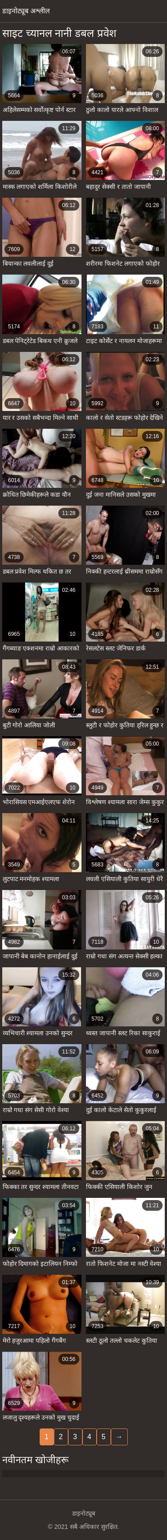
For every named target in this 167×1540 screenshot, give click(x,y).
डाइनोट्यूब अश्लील (26, 11)
